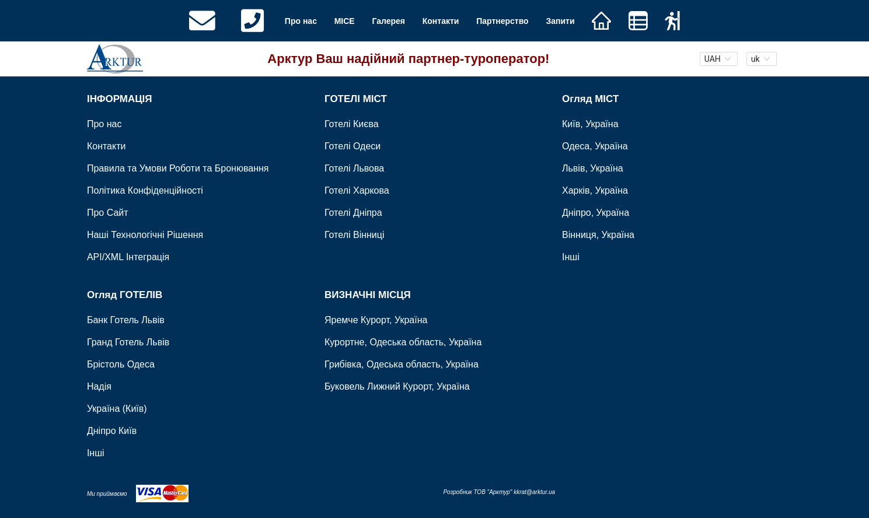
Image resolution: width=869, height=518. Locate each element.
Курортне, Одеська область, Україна (402, 342)
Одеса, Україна (595, 147)
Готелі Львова (354, 169)
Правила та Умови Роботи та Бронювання (178, 169)
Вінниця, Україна (598, 235)
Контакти (441, 21)
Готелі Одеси (352, 147)
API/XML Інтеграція (128, 257)
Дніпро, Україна (595, 213)
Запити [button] (560, 21)
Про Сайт (107, 213)
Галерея (388, 21)
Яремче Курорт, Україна (375, 320)
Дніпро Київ (112, 431)
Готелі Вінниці (354, 235)
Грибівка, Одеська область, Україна (401, 364)
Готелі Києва (351, 125)
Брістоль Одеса (121, 364)
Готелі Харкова (356, 191)
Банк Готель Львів (126, 320)
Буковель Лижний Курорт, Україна (397, 386)
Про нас (301, 21)
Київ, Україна (590, 125)
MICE (344, 21)
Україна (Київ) (117, 409)
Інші (571, 257)
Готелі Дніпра (353, 213)
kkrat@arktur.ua (534, 492)
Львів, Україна (592, 169)
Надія (99, 386)
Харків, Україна (595, 191)
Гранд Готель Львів (128, 342)
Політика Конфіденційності (145, 191)
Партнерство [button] (502, 21)
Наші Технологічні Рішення (145, 235)
